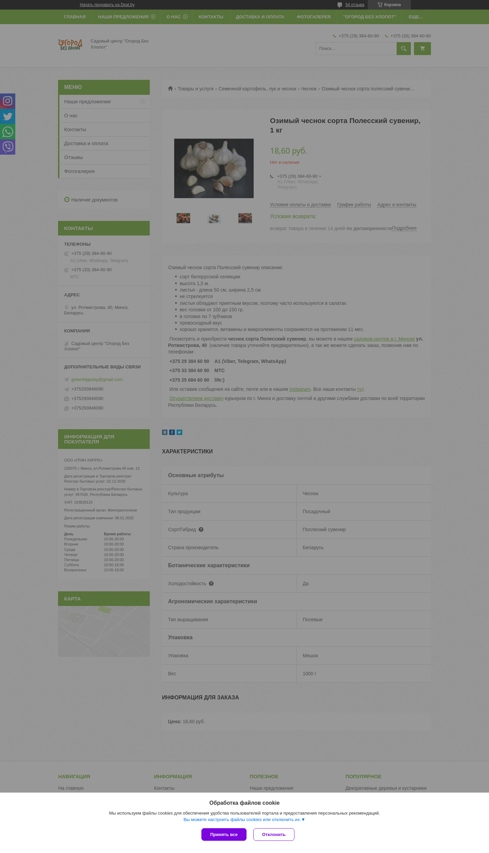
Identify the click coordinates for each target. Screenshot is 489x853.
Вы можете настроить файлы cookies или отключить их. (242, 819)
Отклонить (274, 834)
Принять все (224, 834)
